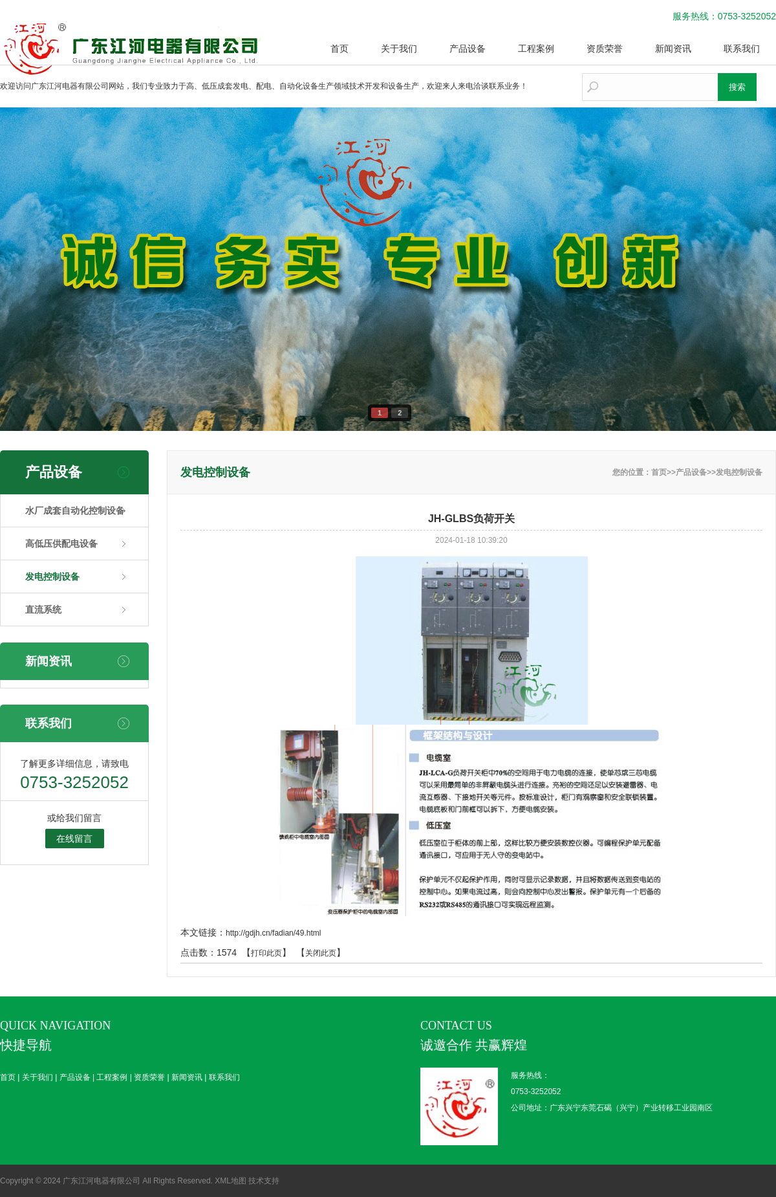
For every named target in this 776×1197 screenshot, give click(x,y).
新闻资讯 (673, 48)
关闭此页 (320, 953)
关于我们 (399, 48)
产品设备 (467, 48)
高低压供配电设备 (61, 543)
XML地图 (230, 1180)
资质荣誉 (605, 48)
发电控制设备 (52, 576)
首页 (339, 48)
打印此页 (266, 953)
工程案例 (536, 48)
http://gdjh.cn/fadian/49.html (273, 933)
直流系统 (43, 609)
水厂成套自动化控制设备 (75, 510)
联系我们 (742, 48)
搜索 (737, 87)
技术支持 (263, 1180)
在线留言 (74, 838)
